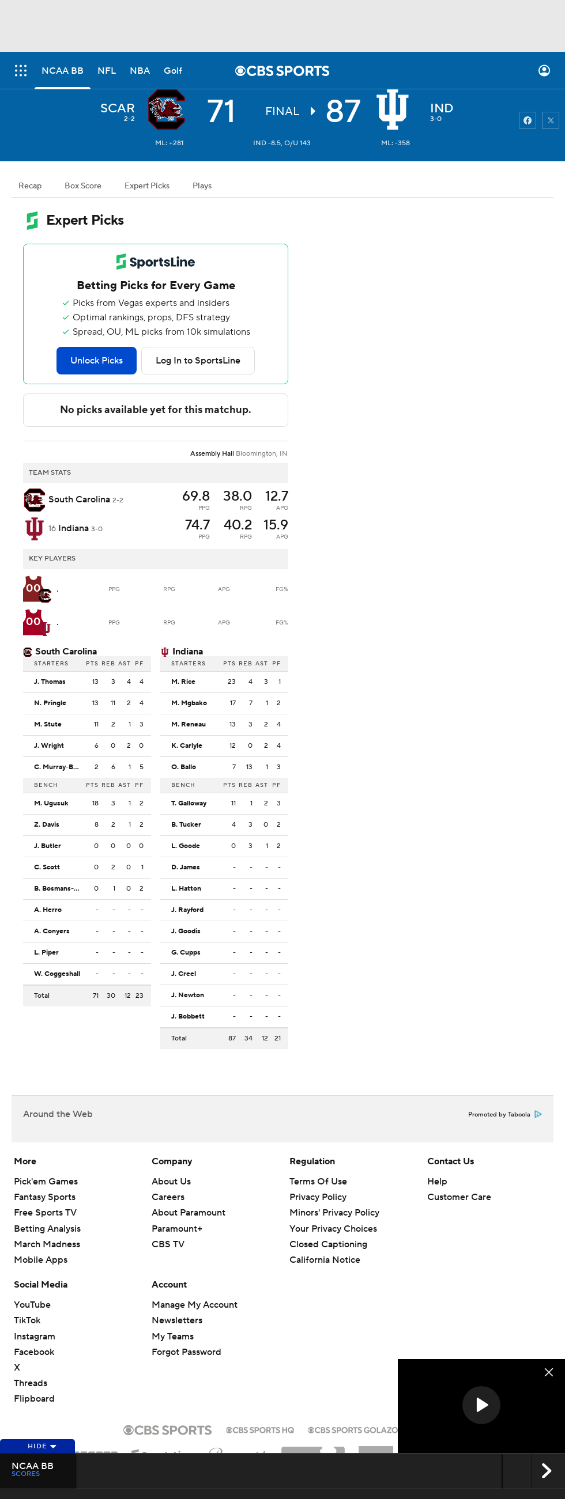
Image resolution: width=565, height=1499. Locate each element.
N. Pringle (50, 703)
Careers (168, 1197)
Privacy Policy (317, 1197)
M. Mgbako (189, 703)
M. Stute (48, 724)
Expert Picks (147, 186)
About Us (171, 1181)
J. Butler (47, 846)
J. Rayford (187, 910)
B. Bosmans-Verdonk (60, 888)
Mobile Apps (40, 1260)
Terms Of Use (318, 1181)
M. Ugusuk (51, 803)
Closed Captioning (328, 1244)
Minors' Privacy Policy (334, 1212)
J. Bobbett (188, 1016)
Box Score (83, 186)
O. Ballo (183, 767)
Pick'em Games (46, 1181)
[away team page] (169, 109)
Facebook (34, 1352)
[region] (481, 1406)
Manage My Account (195, 1305)
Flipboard (34, 1399)
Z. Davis (46, 825)
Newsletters (177, 1320)
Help (437, 1181)
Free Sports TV (45, 1212)
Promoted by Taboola (505, 1115)
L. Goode (185, 846)
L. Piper (46, 952)
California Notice (324, 1260)
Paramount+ (177, 1229)
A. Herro (48, 910)
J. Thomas (50, 682)
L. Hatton (186, 888)
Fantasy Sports (45, 1197)
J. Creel (183, 974)
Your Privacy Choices (333, 1229)
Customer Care (459, 1197)
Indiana (187, 651)
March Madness (47, 1244)
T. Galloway (188, 803)
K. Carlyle (186, 746)
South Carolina (66, 651)
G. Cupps (186, 952)
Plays (202, 186)
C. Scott (47, 867)
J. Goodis (186, 931)
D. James (185, 867)
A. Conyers (52, 931)
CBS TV (168, 1244)
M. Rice (183, 682)
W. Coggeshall (57, 974)
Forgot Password (186, 1352)
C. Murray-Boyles (60, 767)
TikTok (27, 1320)
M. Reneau (188, 724)
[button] (481, 1405)
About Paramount (188, 1212)
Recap (30, 186)
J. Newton (187, 995)
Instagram (34, 1336)
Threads (30, 1383)
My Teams (173, 1336)
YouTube (32, 1305)
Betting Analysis (47, 1229)
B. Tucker (186, 825)
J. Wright (49, 746)
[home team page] (395, 109)
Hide (42, 1446)
